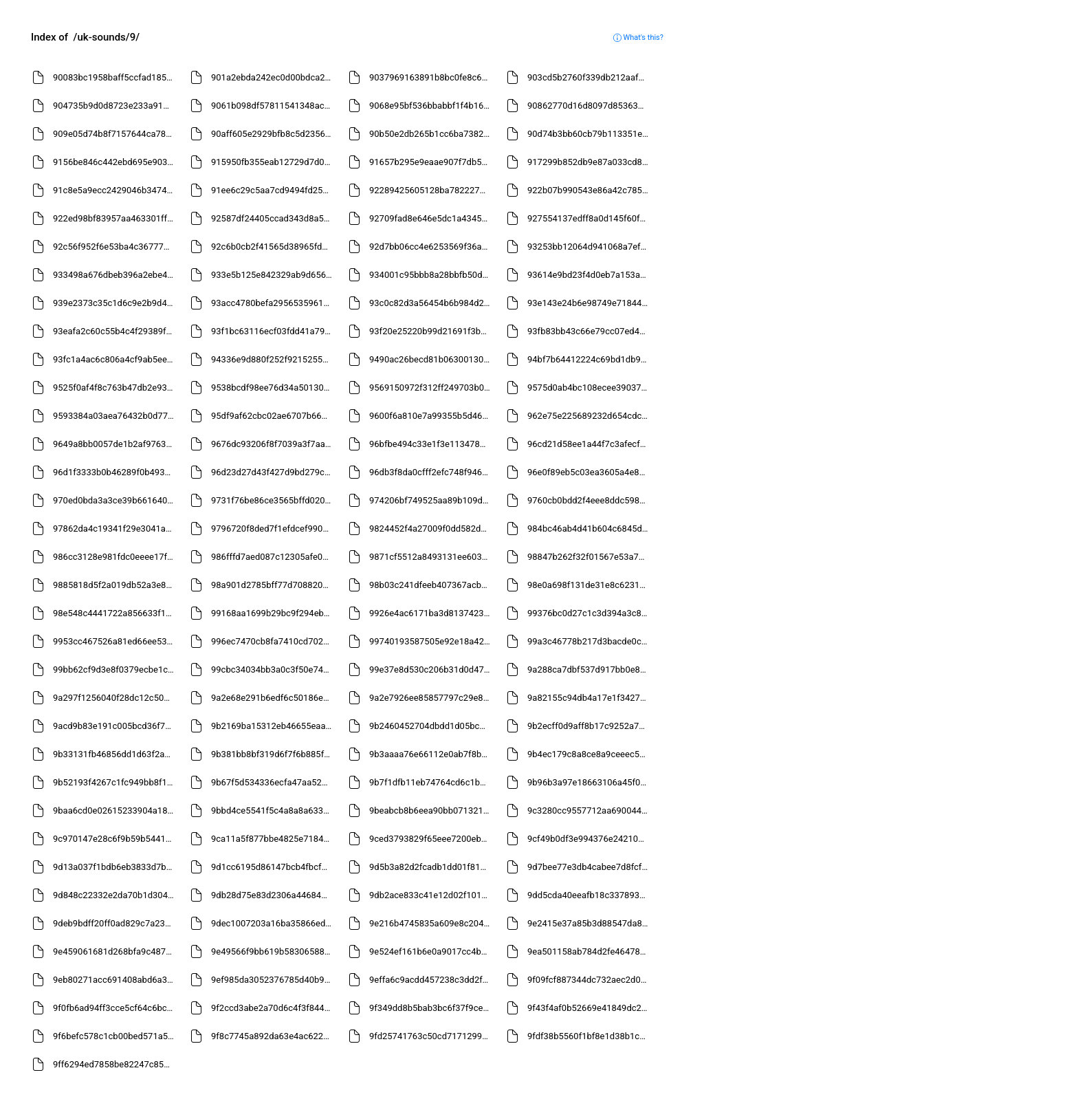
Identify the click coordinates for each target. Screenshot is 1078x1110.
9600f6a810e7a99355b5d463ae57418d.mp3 (431, 416)
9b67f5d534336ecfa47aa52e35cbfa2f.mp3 (273, 782)
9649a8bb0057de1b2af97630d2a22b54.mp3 (115, 444)
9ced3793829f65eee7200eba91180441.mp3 (431, 839)
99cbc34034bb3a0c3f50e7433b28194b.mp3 (273, 669)
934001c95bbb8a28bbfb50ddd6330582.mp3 (431, 275)
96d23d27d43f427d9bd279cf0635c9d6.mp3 (273, 472)
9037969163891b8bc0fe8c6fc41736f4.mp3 (431, 77)
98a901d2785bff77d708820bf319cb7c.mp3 (273, 585)
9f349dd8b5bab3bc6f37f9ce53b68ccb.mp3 (431, 1008)
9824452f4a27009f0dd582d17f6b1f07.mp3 (431, 528)
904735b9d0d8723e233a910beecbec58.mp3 (115, 105)
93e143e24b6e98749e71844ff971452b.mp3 (589, 303)
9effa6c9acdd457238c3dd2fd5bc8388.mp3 (431, 980)
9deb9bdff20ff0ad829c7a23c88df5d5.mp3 (115, 923)
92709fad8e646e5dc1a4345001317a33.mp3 (431, 218)
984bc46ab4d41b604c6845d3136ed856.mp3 (589, 528)
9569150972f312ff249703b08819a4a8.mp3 (431, 387)
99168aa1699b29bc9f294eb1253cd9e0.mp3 (273, 613)
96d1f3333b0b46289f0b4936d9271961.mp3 (115, 472)
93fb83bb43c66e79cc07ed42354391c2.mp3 (589, 331)
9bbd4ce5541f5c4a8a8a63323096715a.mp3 (273, 810)
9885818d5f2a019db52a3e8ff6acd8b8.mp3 (115, 585)
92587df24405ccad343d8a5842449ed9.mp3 (273, 218)
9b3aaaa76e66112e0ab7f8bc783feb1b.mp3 (431, 754)
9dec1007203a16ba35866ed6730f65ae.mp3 (273, 923)
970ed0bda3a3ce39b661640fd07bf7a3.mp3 (115, 500)
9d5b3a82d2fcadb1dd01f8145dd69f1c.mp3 (431, 867)
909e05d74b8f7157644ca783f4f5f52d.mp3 (115, 134)
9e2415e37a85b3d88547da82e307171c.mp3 (589, 923)
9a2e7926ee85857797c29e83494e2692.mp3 (431, 698)
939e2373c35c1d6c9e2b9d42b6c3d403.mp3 (115, 303)
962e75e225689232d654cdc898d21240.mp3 (589, 416)
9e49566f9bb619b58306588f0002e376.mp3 (273, 951)
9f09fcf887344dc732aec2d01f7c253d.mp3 (589, 980)
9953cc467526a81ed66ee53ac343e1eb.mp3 (115, 641)
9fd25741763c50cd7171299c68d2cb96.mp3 (431, 1036)
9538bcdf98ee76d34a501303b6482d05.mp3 (273, 387)
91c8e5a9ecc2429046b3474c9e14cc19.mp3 (115, 190)
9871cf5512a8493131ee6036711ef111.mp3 (431, 557)
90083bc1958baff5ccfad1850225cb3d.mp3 (115, 77)
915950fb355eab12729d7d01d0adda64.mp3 (273, 162)
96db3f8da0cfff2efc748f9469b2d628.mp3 (431, 472)
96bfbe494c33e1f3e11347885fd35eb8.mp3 (431, 444)
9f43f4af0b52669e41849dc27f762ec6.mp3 (589, 1008)
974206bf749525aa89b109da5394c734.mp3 (431, 500)
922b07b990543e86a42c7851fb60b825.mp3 (589, 190)
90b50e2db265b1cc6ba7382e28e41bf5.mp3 (431, 134)
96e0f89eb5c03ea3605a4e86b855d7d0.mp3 (589, 472)
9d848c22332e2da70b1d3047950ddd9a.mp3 (115, 895)
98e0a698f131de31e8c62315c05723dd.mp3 (589, 585)
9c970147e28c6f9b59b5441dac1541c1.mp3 (115, 839)
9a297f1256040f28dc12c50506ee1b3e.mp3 (115, 698)
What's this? (638, 37)
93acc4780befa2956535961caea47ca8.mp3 (273, 303)
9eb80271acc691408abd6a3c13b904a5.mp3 (115, 980)
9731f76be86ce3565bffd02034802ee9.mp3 (273, 500)
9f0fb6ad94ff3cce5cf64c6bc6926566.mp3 (115, 1008)
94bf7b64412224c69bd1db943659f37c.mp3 (589, 359)
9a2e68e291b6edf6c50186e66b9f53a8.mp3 (273, 698)
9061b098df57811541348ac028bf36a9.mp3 (273, 105)
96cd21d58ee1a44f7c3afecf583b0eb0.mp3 (589, 444)
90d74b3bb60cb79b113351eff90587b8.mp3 (589, 134)
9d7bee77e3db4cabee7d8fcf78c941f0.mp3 (589, 867)
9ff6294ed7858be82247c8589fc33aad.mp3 (115, 1064)
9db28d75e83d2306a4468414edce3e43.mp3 (273, 895)
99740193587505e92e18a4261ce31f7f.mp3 (431, 641)
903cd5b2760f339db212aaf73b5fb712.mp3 (589, 77)
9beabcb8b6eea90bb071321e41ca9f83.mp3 (431, 810)
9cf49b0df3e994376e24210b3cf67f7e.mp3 (589, 839)
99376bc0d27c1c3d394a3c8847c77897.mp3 (589, 613)
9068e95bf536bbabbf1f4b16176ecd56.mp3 (431, 105)
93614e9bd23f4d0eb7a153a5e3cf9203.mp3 (589, 275)
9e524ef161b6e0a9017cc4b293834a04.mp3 (431, 951)
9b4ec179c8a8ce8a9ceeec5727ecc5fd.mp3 (589, 754)
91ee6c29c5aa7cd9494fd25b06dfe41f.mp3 (273, 190)
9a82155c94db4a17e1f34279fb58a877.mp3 (589, 698)
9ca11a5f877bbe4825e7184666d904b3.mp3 (273, 839)
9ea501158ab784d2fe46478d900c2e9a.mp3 (589, 951)
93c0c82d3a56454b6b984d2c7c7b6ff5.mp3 (431, 303)
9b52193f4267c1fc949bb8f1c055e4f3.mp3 (115, 782)
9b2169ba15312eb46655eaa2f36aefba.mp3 (273, 726)
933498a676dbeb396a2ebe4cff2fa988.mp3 (115, 275)
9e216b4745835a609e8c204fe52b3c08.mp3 (431, 923)
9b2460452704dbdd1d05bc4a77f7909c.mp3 (431, 726)
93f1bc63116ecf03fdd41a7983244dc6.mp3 (273, 331)
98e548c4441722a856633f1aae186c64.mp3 (115, 613)
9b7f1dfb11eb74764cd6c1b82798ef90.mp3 (431, 782)
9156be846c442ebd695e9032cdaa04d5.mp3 (115, 162)
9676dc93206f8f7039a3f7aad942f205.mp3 (273, 444)
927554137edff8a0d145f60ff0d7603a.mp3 (589, 218)
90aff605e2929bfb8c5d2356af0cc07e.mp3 (273, 134)
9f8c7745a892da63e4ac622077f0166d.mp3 (273, 1036)
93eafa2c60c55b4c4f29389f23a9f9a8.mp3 (115, 331)
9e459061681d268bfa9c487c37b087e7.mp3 (115, 951)
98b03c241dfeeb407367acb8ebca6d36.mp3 (431, 585)
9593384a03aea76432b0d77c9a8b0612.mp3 (115, 416)
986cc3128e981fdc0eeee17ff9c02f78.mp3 (115, 557)
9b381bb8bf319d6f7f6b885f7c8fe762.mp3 (273, 754)
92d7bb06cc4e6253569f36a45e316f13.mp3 (431, 246)
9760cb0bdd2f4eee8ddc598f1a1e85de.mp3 (589, 500)
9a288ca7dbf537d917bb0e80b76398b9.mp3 (589, 669)
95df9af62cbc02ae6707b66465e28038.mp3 (273, 416)
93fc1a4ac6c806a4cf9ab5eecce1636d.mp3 (115, 359)
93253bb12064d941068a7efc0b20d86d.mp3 (589, 246)
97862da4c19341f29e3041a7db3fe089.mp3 (115, 528)
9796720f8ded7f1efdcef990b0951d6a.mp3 (273, 528)
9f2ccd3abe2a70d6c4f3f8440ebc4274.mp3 (273, 1008)
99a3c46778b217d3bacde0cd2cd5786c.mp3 (589, 641)
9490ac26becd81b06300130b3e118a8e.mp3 (431, 359)
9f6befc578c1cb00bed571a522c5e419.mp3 (115, 1036)
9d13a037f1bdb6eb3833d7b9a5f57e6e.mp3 (115, 867)
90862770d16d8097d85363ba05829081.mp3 (589, 105)
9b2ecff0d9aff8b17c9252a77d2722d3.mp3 (589, 726)
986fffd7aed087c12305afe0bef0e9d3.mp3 (273, 557)
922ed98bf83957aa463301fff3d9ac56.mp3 (115, 218)
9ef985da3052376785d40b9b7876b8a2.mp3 (273, 980)
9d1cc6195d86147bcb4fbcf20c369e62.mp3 (273, 867)
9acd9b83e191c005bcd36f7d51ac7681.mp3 (115, 726)
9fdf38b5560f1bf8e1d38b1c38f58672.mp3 (589, 1036)
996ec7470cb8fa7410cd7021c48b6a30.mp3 (273, 641)
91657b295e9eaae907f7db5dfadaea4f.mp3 (431, 162)
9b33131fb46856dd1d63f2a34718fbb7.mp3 (115, 754)
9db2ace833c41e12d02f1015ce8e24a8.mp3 (431, 895)
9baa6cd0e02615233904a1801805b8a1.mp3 (115, 810)
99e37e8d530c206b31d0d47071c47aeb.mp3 (431, 669)
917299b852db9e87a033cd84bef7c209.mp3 (589, 162)
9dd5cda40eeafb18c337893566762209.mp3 (589, 895)
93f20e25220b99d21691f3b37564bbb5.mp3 (431, 331)
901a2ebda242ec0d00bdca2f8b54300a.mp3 (273, 77)
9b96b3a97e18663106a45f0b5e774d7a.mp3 (589, 782)
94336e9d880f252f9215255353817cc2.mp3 (273, 359)
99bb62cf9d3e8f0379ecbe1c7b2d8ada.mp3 (115, 669)
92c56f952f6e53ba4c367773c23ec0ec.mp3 (115, 246)
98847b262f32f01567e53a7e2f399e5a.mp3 (589, 557)
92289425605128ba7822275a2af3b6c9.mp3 (431, 190)
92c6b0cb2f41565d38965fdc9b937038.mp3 (273, 246)
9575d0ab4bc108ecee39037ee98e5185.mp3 (589, 387)
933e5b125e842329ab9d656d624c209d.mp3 (273, 275)
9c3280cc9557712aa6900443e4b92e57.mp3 (589, 810)
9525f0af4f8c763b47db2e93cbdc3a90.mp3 (115, 387)
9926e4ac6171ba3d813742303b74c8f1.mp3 (431, 613)
